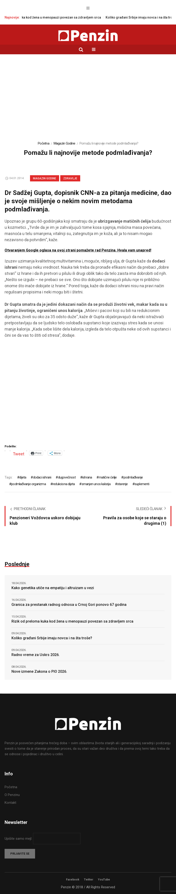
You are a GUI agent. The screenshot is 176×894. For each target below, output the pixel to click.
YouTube (104, 879)
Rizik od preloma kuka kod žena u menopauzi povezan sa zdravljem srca (55, 17)
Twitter (88, 879)
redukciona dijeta (63, 484)
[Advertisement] (88, 100)
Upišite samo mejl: (19, 839)
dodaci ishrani (42, 477)
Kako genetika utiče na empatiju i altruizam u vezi (52, 588)
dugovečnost (67, 477)
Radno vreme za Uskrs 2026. (35, 655)
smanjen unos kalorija (96, 484)
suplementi (142, 484)
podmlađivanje (133, 477)
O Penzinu (12, 795)
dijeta (22, 477)
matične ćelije (108, 477)
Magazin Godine (64, 143)
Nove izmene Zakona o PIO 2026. (39, 671)
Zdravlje (70, 178)
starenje (122, 484)
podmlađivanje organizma (28, 484)
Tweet (18, 453)
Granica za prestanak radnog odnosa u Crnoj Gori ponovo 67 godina (68, 604)
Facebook (72, 879)
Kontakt (10, 803)
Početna (43, 143)
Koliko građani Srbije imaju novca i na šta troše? (51, 638)
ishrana (87, 477)
